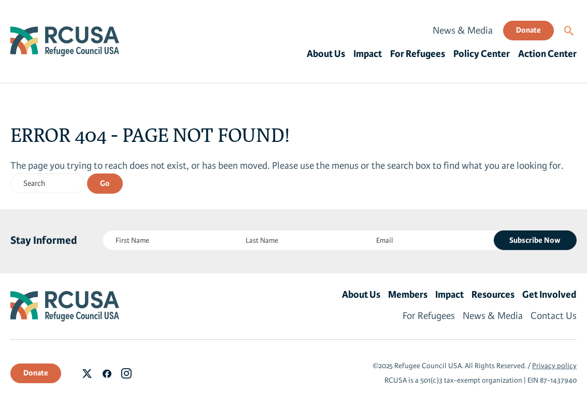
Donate (528, 30)
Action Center (547, 54)
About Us (326, 54)
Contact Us (554, 316)
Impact (367, 54)
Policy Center (481, 54)
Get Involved (549, 294)
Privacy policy (554, 365)
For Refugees (417, 54)
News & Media (463, 30)
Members (407, 294)
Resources (492, 294)
